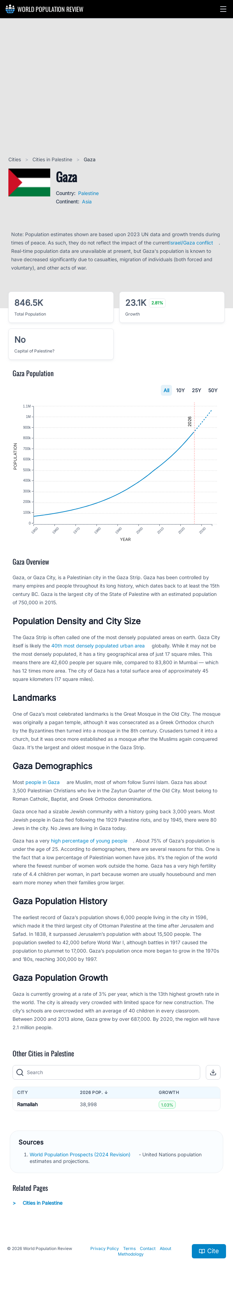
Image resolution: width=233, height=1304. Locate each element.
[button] (223, 9)
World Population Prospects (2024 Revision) (81, 1155)
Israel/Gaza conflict (191, 243)
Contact (148, 1249)
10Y (180, 390)
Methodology (131, 1255)
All (166, 390)
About (165, 1249)
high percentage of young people (89, 842)
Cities (15, 159)
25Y (196, 390)
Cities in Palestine (53, 159)
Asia (87, 201)
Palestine (88, 193)
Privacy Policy (104, 1249)
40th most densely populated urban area (98, 647)
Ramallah (27, 1106)
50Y (213, 390)
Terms (129, 1249)
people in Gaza (42, 783)
